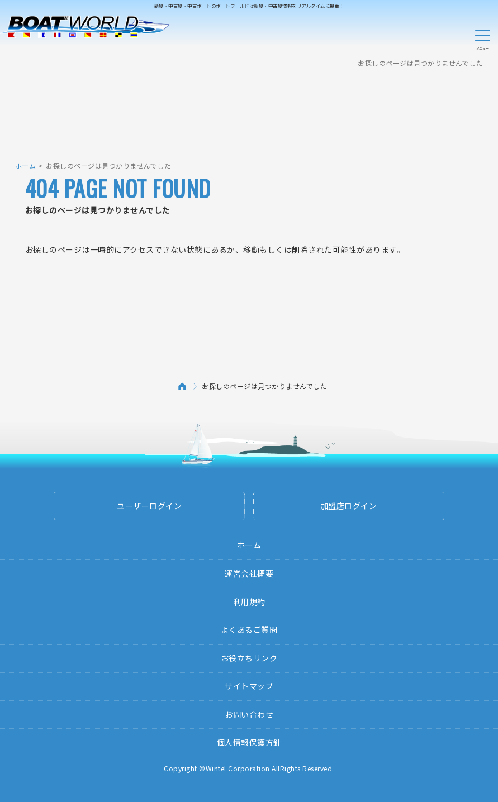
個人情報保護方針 (249, 742)
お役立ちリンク (249, 658)
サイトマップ (249, 685)
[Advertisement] (249, 109)
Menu (482, 38)
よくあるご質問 (249, 629)
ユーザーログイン (149, 505)
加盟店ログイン (348, 505)
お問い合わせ (249, 714)
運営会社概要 (249, 573)
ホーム (25, 165)
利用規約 (249, 601)
